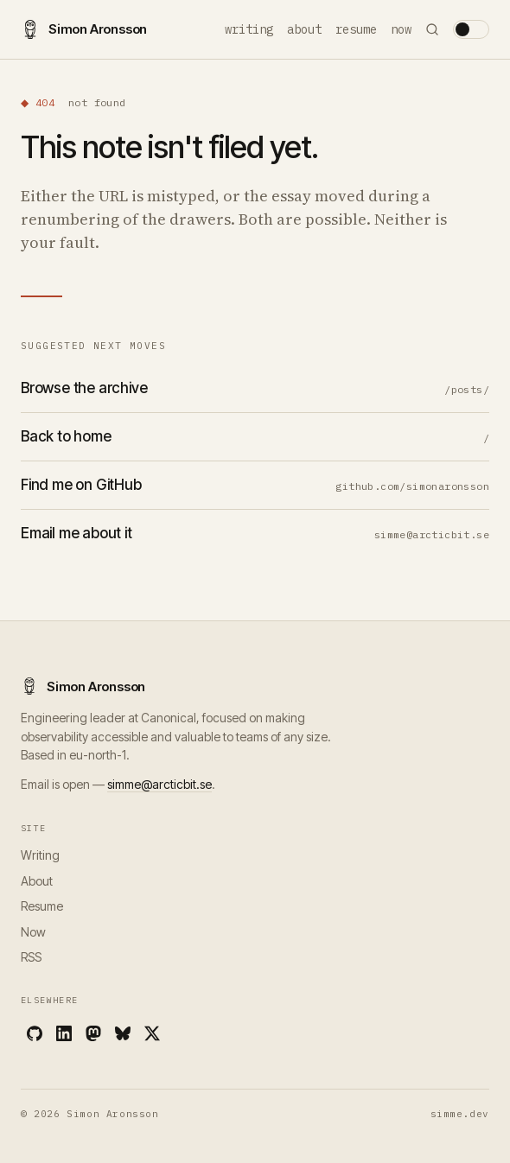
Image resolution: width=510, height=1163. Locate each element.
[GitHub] (34, 1033)
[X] (152, 1033)
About (304, 29)
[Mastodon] (93, 1033)
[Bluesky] (123, 1033)
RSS (31, 957)
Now (401, 29)
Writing (249, 29)
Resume (356, 29)
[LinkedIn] (64, 1033)
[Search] (432, 29)
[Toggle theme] (471, 29)
